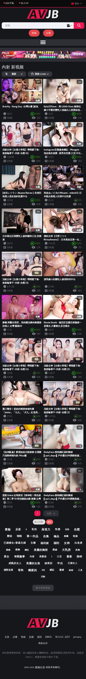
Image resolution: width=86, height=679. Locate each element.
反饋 (31, 636)
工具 (80, 570)
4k (43, 569)
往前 (49, 513)
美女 (6, 556)
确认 (49, 522)
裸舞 (17, 549)
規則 (39, 636)
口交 (59, 556)
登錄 (34, 32)
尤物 (43, 576)
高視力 (46, 529)
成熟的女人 (15, 563)
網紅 (27, 550)
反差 (18, 529)
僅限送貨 (8, 569)
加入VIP (24, 3)
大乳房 (66, 549)
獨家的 (32, 570)
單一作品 (32, 536)
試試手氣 (9, 3)
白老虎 (78, 542)
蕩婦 (61, 569)
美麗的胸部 (41, 549)
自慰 (77, 529)
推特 (79, 556)
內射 (32, 556)
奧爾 (66, 536)
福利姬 (44, 543)
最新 (69, 556)
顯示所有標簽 (43, 587)
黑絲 (54, 549)
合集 (46, 536)
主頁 (7, 636)
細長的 (48, 563)
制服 (75, 536)
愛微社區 (40, 667)
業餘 (8, 529)
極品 (56, 536)
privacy (77, 636)
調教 (8, 550)
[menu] (43, 42)
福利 (56, 543)
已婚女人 (72, 563)
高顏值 (43, 556)
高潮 (77, 550)
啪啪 (19, 535)
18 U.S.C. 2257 (62, 636)
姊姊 (71, 570)
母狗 (20, 570)
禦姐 (9, 535)
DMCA (48, 636)
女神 (67, 543)
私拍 (34, 529)
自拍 (67, 529)
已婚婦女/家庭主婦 (15, 542)
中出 (60, 563)
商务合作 (43, 643)
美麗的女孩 (33, 563)
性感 (57, 529)
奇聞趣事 (19, 556)
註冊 (48, 32)
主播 (33, 542)
